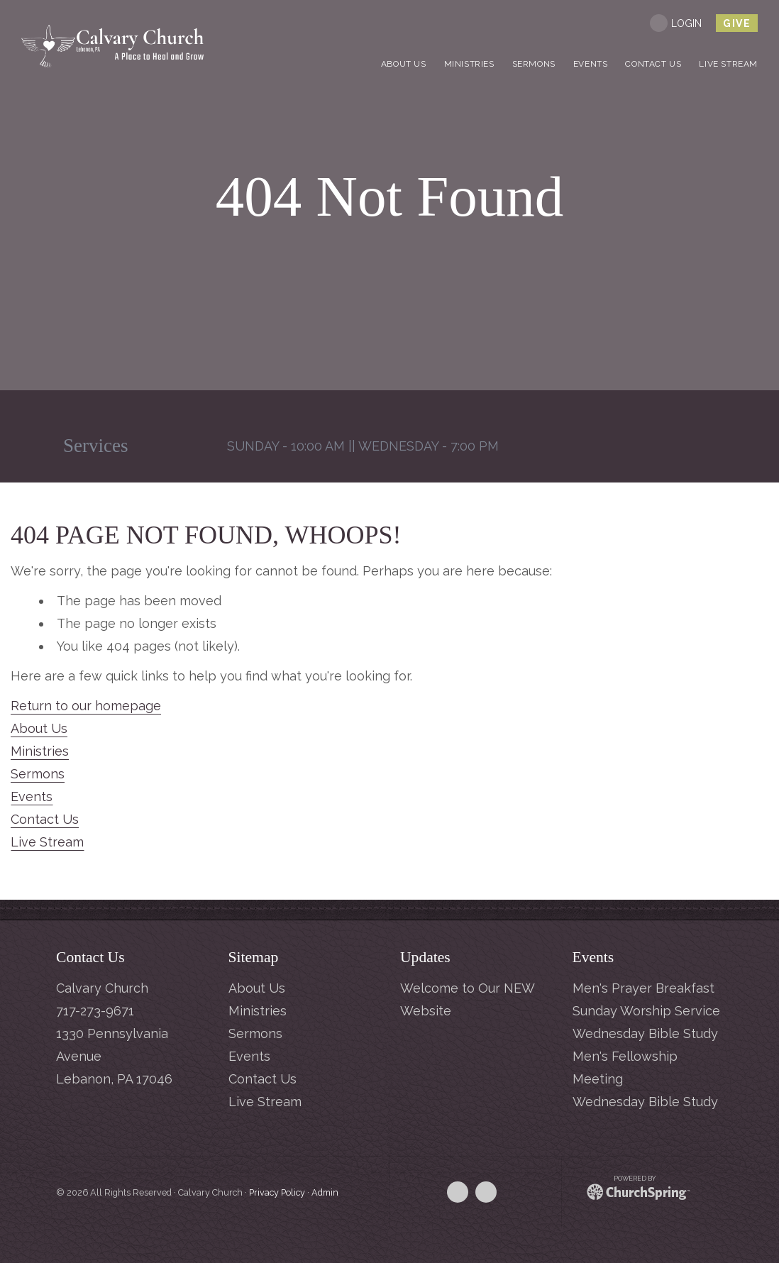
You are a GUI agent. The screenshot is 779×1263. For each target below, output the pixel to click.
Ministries (40, 751)
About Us (39, 728)
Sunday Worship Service (646, 1010)
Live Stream (47, 841)
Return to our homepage (86, 705)
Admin (324, 1192)
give (737, 23)
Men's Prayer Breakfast (643, 988)
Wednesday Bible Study (645, 1033)
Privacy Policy (277, 1192)
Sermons (38, 773)
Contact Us (45, 819)
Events (32, 796)
